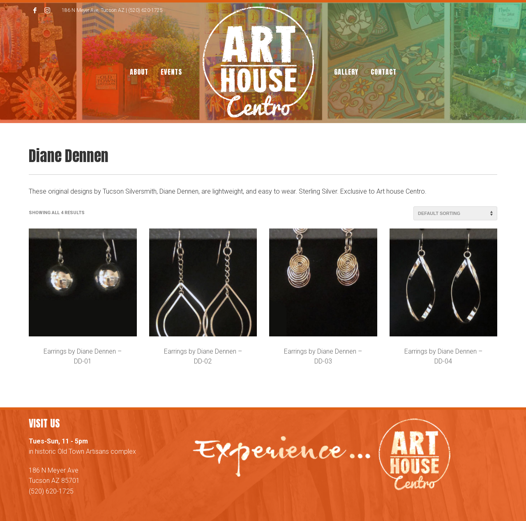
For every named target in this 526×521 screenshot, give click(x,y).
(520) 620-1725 (51, 491)
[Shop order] (455, 213)
